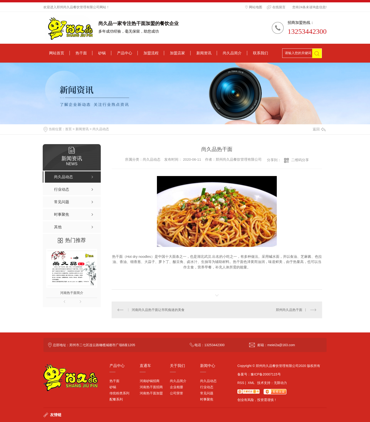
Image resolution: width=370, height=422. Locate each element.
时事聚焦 (206, 399)
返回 (319, 129)
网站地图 (253, 7)
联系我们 (260, 53)
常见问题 (206, 393)
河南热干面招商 (151, 387)
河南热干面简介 (71, 293)
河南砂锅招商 (150, 381)
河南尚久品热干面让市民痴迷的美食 (158, 310)
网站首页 (56, 53)
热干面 (81, 53)
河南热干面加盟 (151, 393)
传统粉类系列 (119, 393)
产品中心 (124, 53)
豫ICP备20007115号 (266, 374)
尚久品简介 (232, 53)
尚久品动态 (100, 129)
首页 (68, 129)
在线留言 (276, 7)
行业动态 (206, 387)
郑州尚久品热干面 (289, 310)
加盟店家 (177, 53)
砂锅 (102, 53)
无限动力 (280, 383)
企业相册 (176, 387)
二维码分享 (300, 160)
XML (251, 383)
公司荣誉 (176, 393)
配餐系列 (116, 399)
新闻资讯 (203, 53)
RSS (240, 383)
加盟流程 (151, 53)
